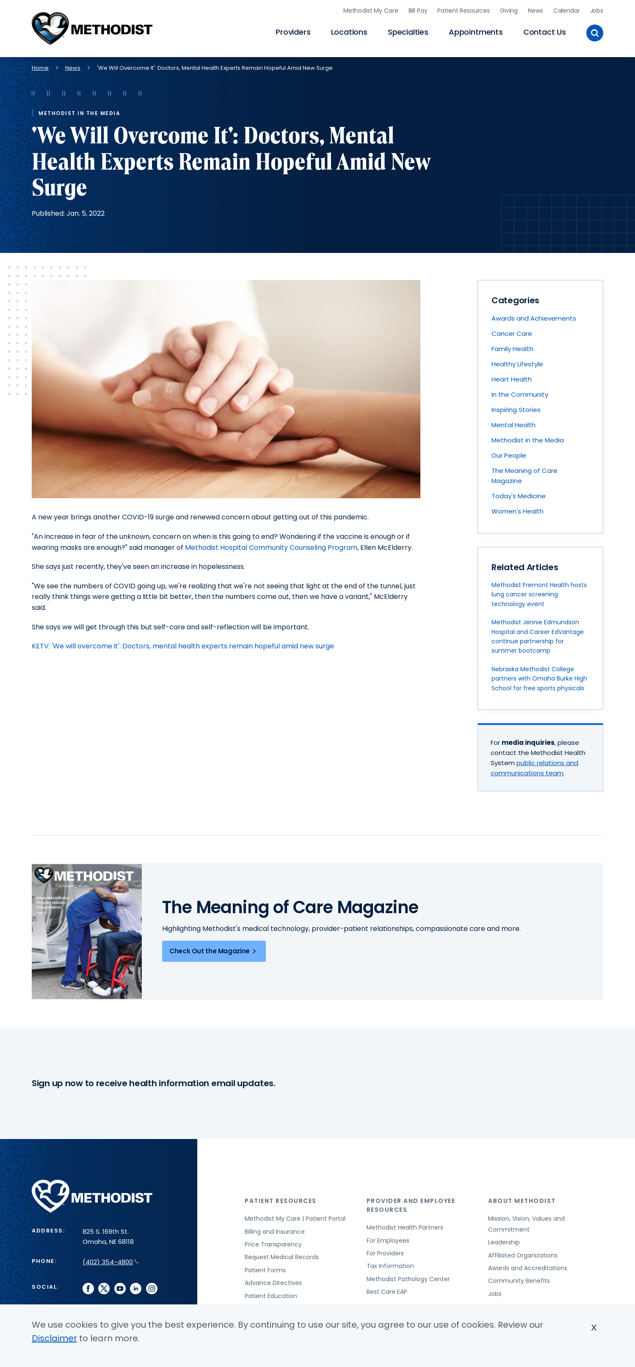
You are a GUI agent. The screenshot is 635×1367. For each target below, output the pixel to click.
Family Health (512, 348)
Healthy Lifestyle (517, 364)
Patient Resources (463, 10)
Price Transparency (273, 1244)
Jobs (596, 10)
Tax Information (390, 1266)
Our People (508, 455)
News (535, 10)
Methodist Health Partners (405, 1227)
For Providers (385, 1253)
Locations (349, 32)
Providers (293, 32)
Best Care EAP (387, 1291)
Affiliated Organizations (523, 1255)
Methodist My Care (370, 10)
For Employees (388, 1240)
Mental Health (513, 424)
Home (40, 68)
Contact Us (544, 32)
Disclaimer (54, 1338)
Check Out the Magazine (214, 951)
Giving (509, 10)
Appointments (476, 32)
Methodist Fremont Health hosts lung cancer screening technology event (539, 594)
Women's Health (517, 511)
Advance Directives (273, 1283)
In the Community (519, 394)
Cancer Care (511, 333)
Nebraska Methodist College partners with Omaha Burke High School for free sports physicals (539, 678)
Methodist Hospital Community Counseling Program (271, 547)
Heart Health (511, 379)
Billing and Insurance (275, 1231)
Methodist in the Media (527, 440)
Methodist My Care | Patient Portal (295, 1218)
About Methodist (522, 1201)
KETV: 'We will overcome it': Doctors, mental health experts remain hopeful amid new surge (183, 646)
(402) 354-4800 (111, 1261)
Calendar (566, 10)
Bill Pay (418, 10)
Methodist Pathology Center (408, 1279)
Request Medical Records (282, 1257)
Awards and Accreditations (527, 1268)
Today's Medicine (518, 495)
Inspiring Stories (516, 409)
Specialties (408, 32)
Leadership (504, 1242)
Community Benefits (519, 1280)
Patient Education (271, 1296)
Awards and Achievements (533, 318)
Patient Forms (265, 1270)
